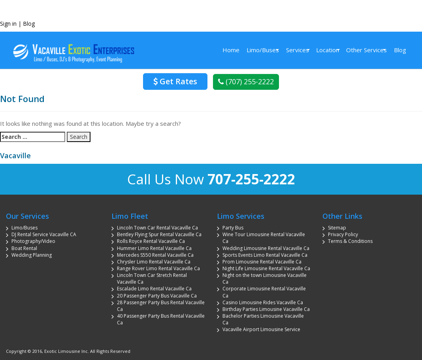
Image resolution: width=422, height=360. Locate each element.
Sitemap (337, 227)
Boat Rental (24, 248)
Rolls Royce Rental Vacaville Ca (151, 241)
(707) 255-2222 (246, 81)
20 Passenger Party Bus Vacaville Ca (157, 295)
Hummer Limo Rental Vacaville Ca (154, 248)
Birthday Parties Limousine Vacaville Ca (266, 309)
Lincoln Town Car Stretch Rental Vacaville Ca (152, 278)
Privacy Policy (343, 234)
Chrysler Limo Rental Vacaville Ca (153, 261)
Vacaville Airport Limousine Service (261, 329)
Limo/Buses (263, 50)
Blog (29, 23)
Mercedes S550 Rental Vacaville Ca (155, 255)
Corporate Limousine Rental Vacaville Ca (264, 292)
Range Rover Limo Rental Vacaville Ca (158, 268)
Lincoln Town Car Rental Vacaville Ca (157, 227)
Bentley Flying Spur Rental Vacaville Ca (159, 234)
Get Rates (175, 81)
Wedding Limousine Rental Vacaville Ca (265, 248)
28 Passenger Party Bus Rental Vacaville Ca (161, 306)
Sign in (8, 23)
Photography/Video (33, 241)
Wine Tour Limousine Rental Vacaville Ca (263, 237)
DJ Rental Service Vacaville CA (43, 234)
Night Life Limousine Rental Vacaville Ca (266, 268)
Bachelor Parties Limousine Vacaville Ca (263, 319)
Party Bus (232, 227)
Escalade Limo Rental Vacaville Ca (154, 288)
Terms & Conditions (350, 241)
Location (327, 50)
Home (230, 50)
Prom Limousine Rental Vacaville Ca (261, 261)
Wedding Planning (31, 255)
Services (297, 50)
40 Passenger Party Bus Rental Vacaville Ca (161, 319)
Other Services (366, 50)
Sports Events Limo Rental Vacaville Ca (264, 255)
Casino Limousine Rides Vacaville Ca (262, 302)
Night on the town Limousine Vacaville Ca (264, 278)
